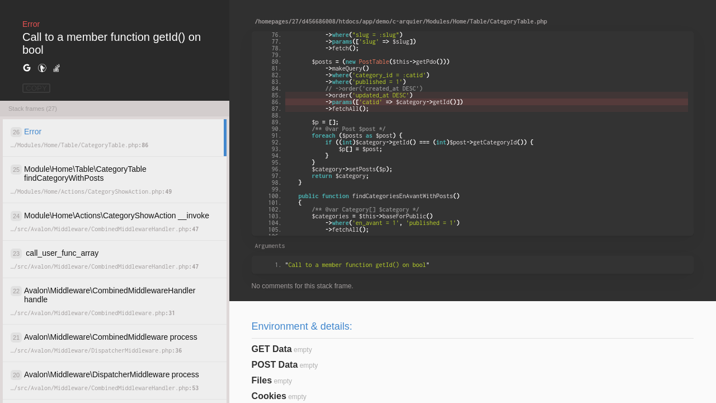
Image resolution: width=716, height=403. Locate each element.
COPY (36, 88)
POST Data (275, 364)
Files (262, 380)
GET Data (272, 349)
